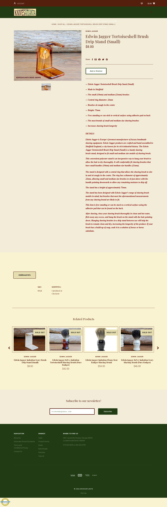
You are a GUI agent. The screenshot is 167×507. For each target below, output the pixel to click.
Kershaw (42, 452)
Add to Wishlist (97, 71)
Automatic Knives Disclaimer (104, 21)
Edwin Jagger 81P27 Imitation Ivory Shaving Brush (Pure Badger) (137, 361)
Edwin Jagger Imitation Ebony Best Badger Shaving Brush (101, 361)
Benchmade (43, 449)
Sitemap (83, 493)
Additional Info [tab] (25, 275)
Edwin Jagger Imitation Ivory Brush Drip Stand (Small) (30, 361)
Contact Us (101, 27)
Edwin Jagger (92, 31)
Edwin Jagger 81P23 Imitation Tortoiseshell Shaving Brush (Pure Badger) (66, 362)
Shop (65, 21)
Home (53, 21)
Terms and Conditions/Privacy (75, 27)
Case (40, 438)
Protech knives (44, 441)
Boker (41, 445)
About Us (80, 21)
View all (41, 456)
